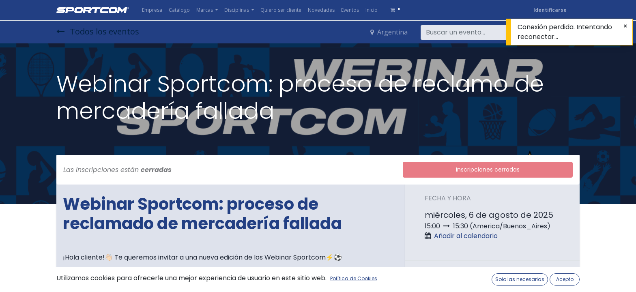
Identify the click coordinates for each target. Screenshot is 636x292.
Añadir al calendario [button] (466, 235)
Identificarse (550, 9)
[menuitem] (152, 10)
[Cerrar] (625, 26)
